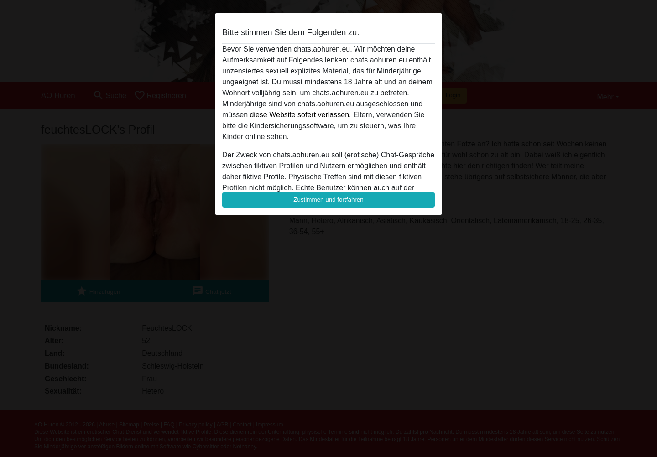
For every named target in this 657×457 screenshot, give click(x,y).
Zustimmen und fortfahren (328, 199)
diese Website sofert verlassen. (300, 115)
